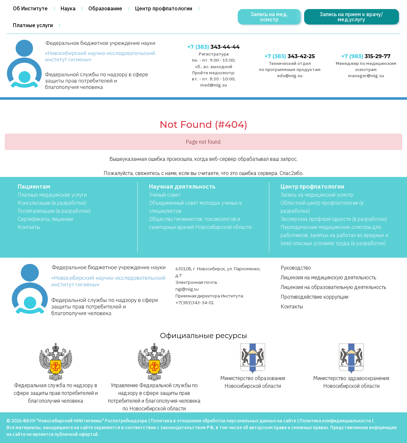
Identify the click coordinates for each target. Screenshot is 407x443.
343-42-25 (289, 56)
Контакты (29, 227)
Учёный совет (164, 194)
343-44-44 (213, 47)
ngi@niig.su (187, 289)
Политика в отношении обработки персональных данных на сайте (223, 421)
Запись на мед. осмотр (269, 17)
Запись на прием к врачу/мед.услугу (351, 17)
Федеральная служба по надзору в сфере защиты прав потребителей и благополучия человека (56, 373)
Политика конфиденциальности (335, 421)
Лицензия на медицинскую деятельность (328, 277)
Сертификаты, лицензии (45, 219)
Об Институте (30, 8)
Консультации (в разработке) (52, 203)
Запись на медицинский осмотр (317, 194)
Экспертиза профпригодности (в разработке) (334, 219)
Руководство (296, 267)
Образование (105, 8)
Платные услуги (33, 25)
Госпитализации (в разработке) (54, 211)
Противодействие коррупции (314, 297)
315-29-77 (365, 56)
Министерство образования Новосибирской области (252, 366)
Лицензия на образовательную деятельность (333, 287)
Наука (68, 8)
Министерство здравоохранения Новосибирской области (351, 366)
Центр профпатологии (163, 8)
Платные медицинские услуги (52, 194)
